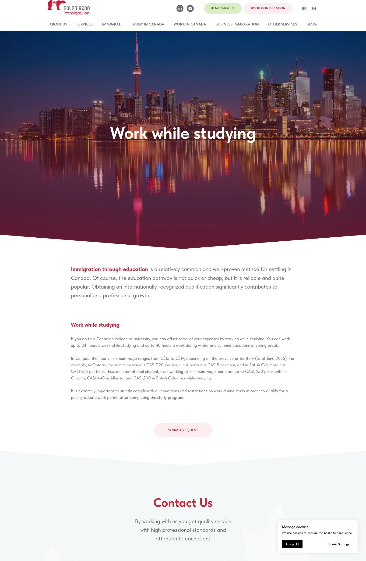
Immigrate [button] (112, 24)
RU (304, 8)
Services (85, 24)
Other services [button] (282, 24)
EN (313, 8)
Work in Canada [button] (190, 24)
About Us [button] (58, 24)
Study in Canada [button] (148, 24)
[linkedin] (179, 8)
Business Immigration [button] (237, 24)
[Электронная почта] (190, 8)
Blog (311, 24)
